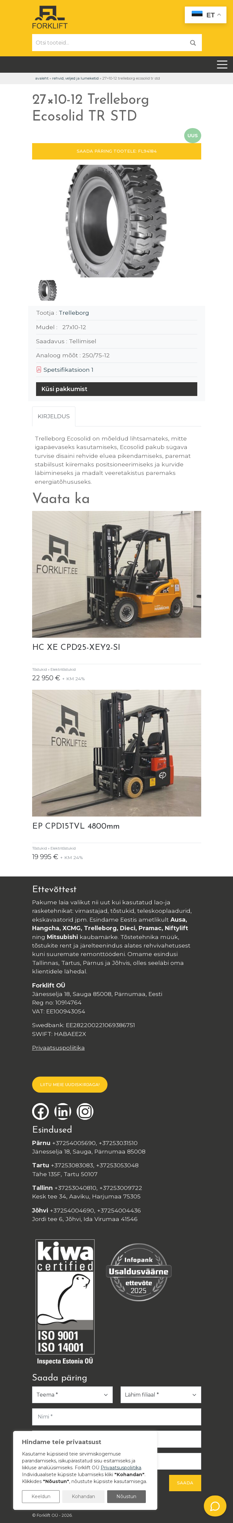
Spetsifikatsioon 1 (64, 369)
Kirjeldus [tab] (54, 416)
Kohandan (83, 1496)
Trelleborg (74, 312)
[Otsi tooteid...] (108, 42)
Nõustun (126, 1496)
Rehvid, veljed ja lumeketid (75, 78)
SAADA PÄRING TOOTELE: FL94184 (117, 151)
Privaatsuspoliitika (58, 1047)
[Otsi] (193, 42)
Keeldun (40, 1496)
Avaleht (42, 78)
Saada (185, 1482)
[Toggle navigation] (222, 64)
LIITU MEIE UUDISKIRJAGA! (70, 1084)
